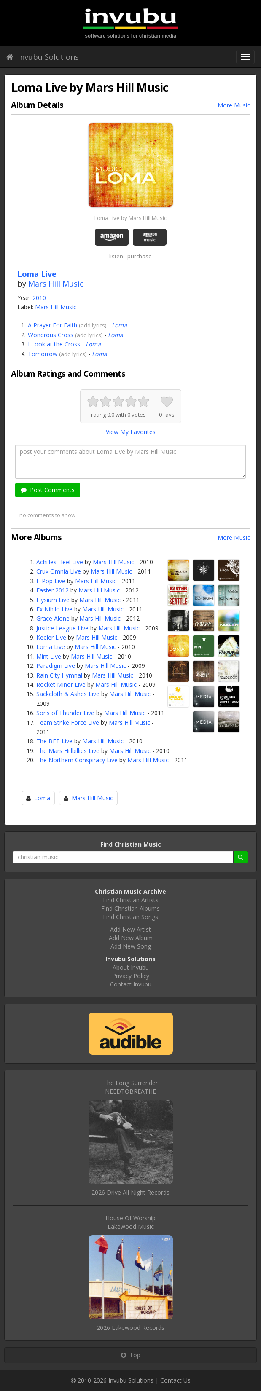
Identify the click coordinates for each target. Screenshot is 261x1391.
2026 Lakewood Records (130, 1328)
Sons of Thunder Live (65, 713)
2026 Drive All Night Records (130, 1192)
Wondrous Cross (50, 335)
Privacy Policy (130, 976)
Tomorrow (42, 354)
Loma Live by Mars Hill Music (130, 218)
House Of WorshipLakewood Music (130, 1222)
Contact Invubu (130, 984)
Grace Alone (53, 618)
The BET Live (54, 741)
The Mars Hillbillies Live (68, 751)
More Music (234, 105)
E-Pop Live (50, 581)
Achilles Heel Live (59, 562)
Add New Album (131, 938)
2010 (39, 298)
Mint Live (48, 656)
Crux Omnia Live (58, 571)
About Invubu (131, 967)
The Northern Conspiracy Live (77, 760)
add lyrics (93, 325)
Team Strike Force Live (67, 722)
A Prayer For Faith (52, 325)
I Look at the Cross (54, 344)
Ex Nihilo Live (54, 609)
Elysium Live (53, 600)
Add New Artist (130, 929)
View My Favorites (131, 432)
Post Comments (48, 490)
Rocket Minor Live (61, 685)
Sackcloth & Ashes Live (68, 694)
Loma (119, 325)
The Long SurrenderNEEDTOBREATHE (130, 1087)
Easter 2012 (52, 590)
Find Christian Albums (130, 908)
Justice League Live (62, 628)
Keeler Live (51, 637)
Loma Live (50, 647)
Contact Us (175, 1380)
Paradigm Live (55, 666)
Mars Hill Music (55, 284)
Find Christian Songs (130, 917)
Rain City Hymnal (59, 675)
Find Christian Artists (131, 900)
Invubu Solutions (42, 57)
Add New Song (130, 946)
